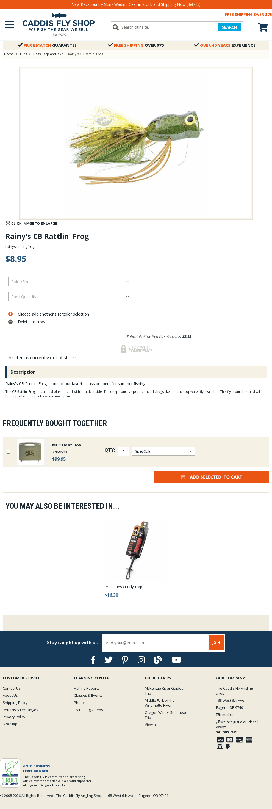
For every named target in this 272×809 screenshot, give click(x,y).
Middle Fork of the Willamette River (160, 703)
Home (9, 54)
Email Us (225, 714)
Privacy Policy (14, 716)
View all (151, 724)
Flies (23, 54)
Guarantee (47, 45)
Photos (80, 702)
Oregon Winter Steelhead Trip (166, 715)
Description (23, 372)
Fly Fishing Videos (88, 709)
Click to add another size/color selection (53, 314)
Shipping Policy (15, 702)
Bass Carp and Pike (48, 54)
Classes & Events (88, 695)
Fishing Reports (86, 688)
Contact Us (12, 688)
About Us (10, 695)
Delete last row (31, 321)
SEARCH (229, 27)
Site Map (10, 724)
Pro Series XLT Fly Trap (123, 586)
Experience (225, 45)
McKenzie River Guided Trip (164, 691)
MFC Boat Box (66, 445)
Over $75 (136, 45)
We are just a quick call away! (237, 726)
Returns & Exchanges (20, 709)
